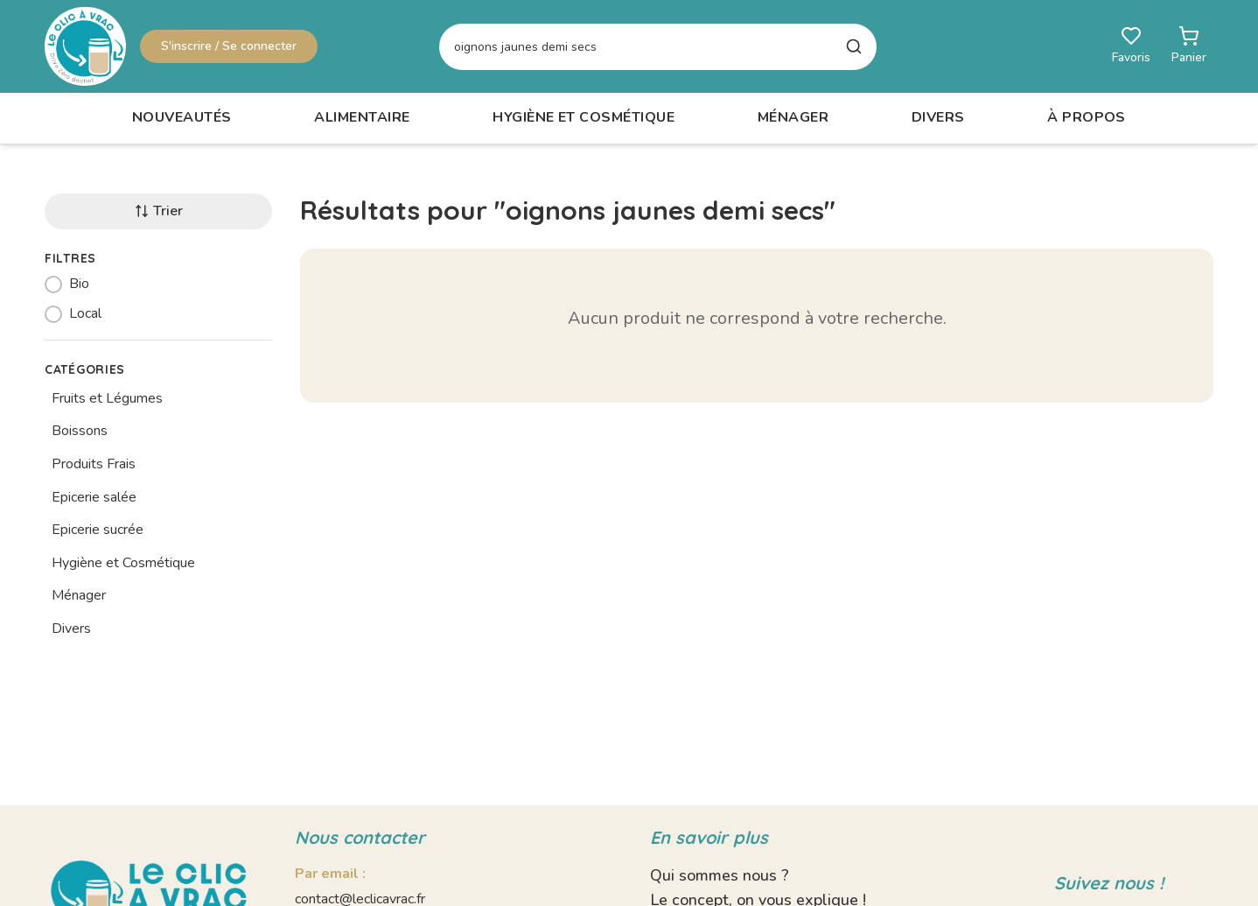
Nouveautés (182, 117)
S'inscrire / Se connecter (229, 46)
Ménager (793, 117)
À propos (1086, 117)
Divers (938, 117)
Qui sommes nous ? (719, 875)
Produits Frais (94, 464)
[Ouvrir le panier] (1188, 46)
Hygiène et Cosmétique (583, 117)
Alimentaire (361, 117)
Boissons (80, 430)
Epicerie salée (94, 497)
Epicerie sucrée (97, 529)
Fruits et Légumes (107, 398)
